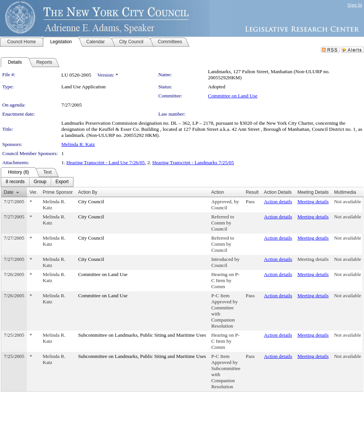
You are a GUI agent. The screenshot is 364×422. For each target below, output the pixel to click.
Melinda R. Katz (78, 144)
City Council (91, 201)
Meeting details (313, 201)
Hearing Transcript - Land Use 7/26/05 (105, 162)
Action (217, 192)
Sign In (354, 5)
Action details (278, 201)
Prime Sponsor (58, 192)
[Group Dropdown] (40, 182)
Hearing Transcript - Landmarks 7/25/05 (193, 162)
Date (8, 192)
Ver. (33, 192)
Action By (87, 192)
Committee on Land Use (233, 96)
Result (252, 192)
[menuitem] (15, 182)
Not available (347, 201)
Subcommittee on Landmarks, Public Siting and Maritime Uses (142, 335)
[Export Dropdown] (62, 182)
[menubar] (37, 182)
